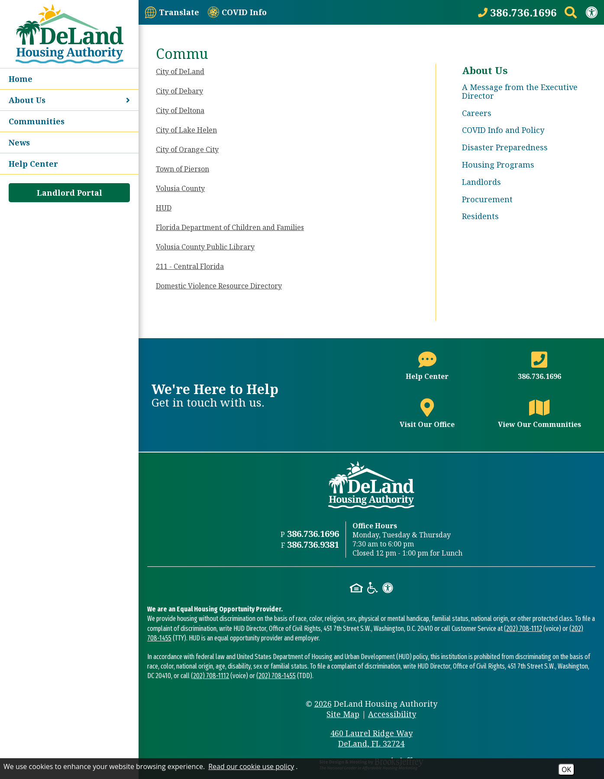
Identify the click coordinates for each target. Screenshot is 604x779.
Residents (480, 216)
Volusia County (180, 188)
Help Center (33, 163)
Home (20, 79)
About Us (484, 70)
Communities (37, 121)
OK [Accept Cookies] (566, 769)
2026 (323, 703)
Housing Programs (498, 164)
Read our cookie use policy (251, 766)
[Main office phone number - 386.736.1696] (539, 371)
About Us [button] (69, 100)
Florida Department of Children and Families (230, 227)
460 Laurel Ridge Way (371, 738)
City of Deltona (180, 110)
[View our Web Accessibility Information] (591, 12)
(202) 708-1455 (276, 676)
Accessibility (392, 714)
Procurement (487, 199)
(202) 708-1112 (523, 628)
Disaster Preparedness (505, 147)
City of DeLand (180, 71)
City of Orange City (187, 149)
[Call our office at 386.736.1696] (517, 12)
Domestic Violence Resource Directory (219, 286)
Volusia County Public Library (205, 247)
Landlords (481, 182)
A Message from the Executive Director (520, 91)
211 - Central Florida (190, 266)
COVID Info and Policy (503, 130)
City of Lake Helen (186, 130)
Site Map (342, 714)
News (19, 142)
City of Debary (179, 91)
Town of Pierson (182, 169)
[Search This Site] (570, 12)
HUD (163, 208)
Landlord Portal (69, 192)
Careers (476, 113)
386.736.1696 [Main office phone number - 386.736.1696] (313, 534)
